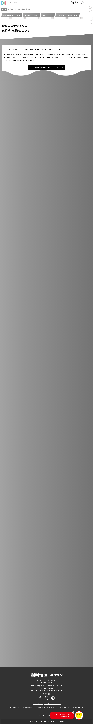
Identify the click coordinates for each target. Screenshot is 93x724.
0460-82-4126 (48, 688)
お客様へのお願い (31, 15)
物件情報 (46, 694)
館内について (48, 15)
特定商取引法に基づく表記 (45, 707)
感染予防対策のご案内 (11, 15)
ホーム (4, 9)
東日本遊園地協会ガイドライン (46, 68)
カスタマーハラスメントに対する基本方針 (70, 707)
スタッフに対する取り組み (67, 15)
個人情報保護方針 (29, 707)
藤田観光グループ (15, 707)
